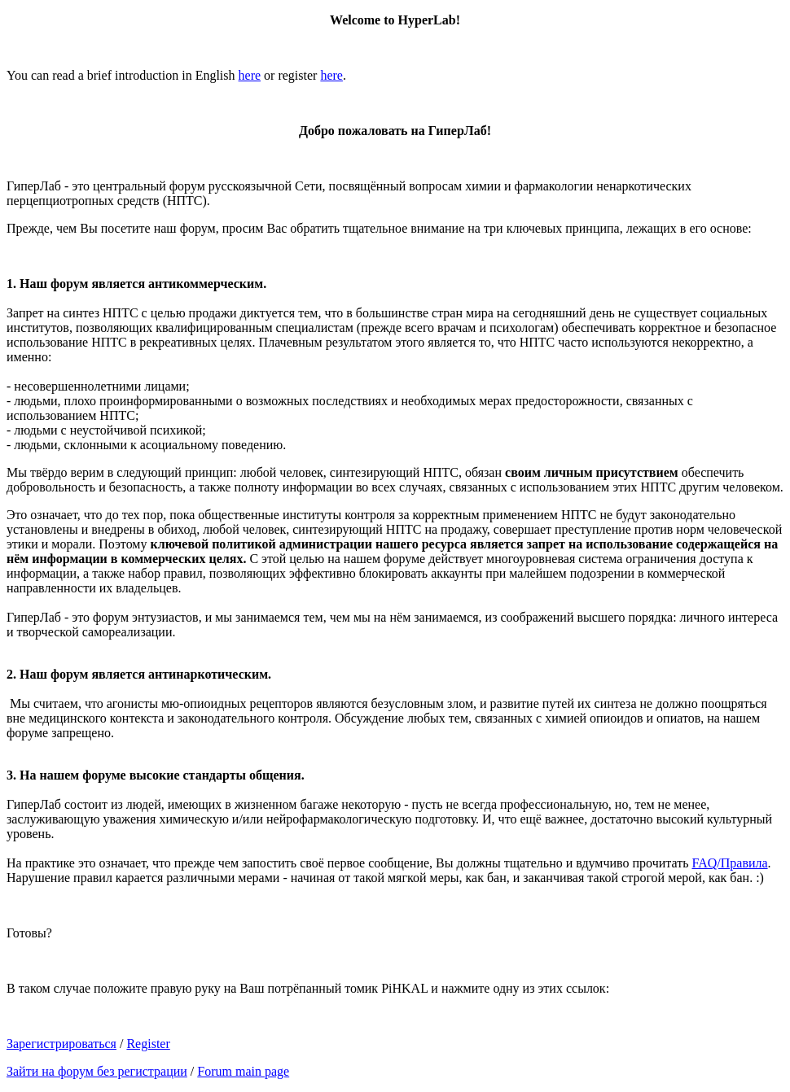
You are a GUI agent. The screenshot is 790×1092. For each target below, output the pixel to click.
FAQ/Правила (729, 863)
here (250, 75)
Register (147, 1044)
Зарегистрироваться (61, 1044)
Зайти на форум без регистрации (97, 1071)
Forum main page (243, 1071)
